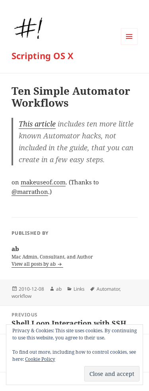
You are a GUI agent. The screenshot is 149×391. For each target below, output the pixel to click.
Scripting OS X (43, 55)
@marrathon (30, 192)
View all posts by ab (34, 264)
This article (37, 123)
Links (79, 289)
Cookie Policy (40, 359)
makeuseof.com (43, 182)
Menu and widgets (129, 44)
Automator (108, 289)
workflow (21, 296)
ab (59, 289)
